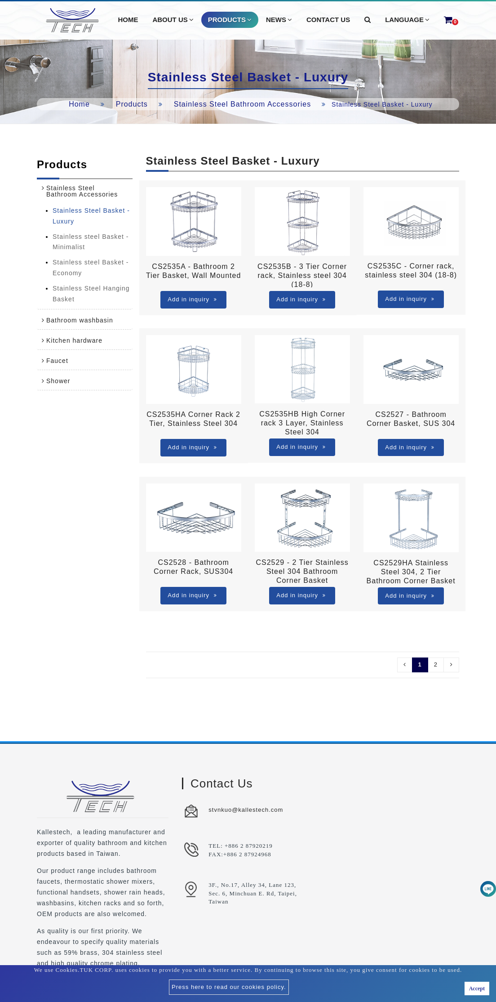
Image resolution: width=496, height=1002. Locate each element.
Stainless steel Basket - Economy (91, 268)
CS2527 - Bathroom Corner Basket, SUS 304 (411, 419)
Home (79, 104)
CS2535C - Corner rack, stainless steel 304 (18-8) (411, 270)
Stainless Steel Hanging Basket (91, 294)
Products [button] (230, 20)
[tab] (85, 191)
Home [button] (128, 19)
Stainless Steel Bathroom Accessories (242, 104)
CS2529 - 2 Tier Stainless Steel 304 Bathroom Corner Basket (302, 571)
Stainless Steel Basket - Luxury (91, 216)
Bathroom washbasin (79, 320)
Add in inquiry (192, 299)
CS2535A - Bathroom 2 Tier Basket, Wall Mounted (193, 271)
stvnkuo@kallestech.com (245, 809)
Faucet (57, 360)
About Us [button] (172, 20)
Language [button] (407, 20)
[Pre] (404, 665)
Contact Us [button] (328, 19)
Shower (58, 381)
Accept (477, 988)
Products (132, 104)
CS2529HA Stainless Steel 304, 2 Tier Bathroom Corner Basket (411, 571)
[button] (367, 20)
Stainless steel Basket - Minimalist (91, 242)
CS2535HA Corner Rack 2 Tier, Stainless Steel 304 (193, 419)
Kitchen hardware (74, 340)
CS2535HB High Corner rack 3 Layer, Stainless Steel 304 (302, 422)
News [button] (279, 20)
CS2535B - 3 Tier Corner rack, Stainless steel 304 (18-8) (302, 275)
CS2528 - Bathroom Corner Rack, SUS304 (193, 567)
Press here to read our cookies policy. (229, 987)
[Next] (451, 665)
